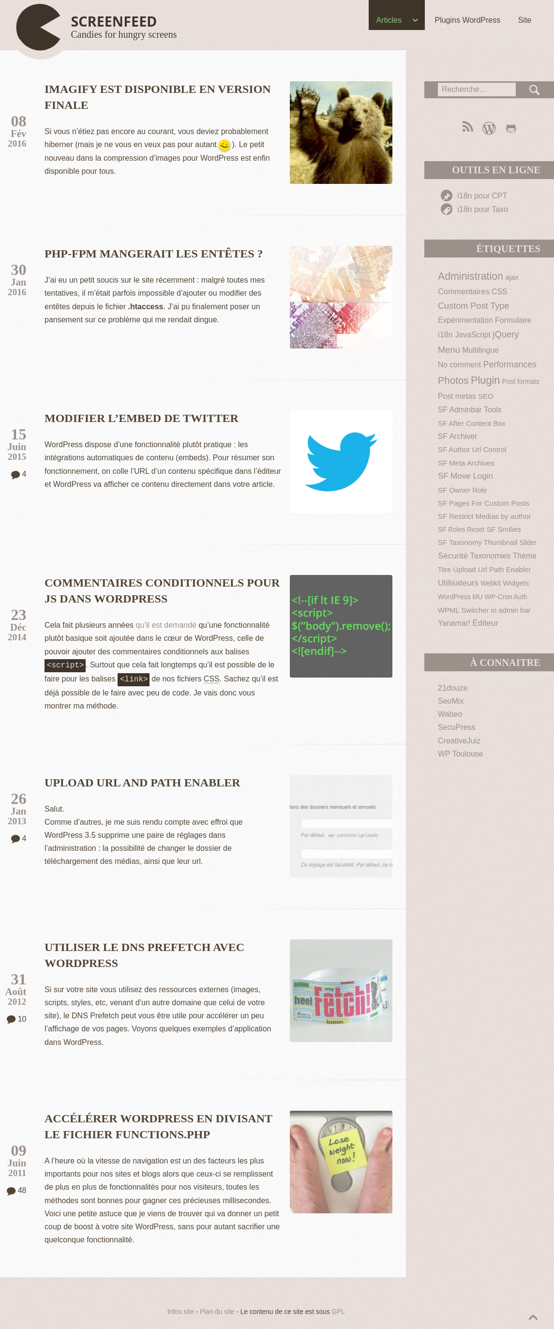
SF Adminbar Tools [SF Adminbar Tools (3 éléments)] (470, 410)
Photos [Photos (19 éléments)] (453, 380)
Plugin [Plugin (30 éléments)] (485, 380)
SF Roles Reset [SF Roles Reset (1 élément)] (461, 529)
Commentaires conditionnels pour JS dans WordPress (162, 590)
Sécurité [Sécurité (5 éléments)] (453, 555)
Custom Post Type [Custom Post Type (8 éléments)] (473, 306)
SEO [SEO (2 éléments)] (485, 396)
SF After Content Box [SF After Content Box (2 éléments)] (472, 423)
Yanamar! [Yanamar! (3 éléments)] (454, 623)
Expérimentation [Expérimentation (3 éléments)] (465, 320)
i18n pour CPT (474, 196)
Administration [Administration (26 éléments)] (470, 276)
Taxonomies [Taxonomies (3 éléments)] (490, 556)
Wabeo (450, 714)
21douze (452, 688)
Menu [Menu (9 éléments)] (449, 350)
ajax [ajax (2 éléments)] (511, 277)
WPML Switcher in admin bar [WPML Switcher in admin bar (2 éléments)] (484, 610)
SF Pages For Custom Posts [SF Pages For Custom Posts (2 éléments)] (483, 503)
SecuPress (456, 727)
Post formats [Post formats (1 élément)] (520, 381)
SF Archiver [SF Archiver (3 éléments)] (457, 436)
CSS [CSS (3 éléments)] (499, 291)
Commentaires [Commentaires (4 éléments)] (464, 291)
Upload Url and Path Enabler (142, 780)
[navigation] (276, 22)
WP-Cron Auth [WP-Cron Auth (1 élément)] (506, 597)
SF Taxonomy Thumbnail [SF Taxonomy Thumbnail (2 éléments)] (477, 542)
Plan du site (217, 1310)
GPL (338, 1310)
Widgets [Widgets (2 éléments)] (516, 583)
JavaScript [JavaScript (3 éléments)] (472, 335)
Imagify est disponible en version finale (158, 97)
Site (523, 20)
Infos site (180, 1310)
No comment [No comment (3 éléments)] (459, 365)
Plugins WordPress (466, 20)
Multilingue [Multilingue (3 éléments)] (481, 350)
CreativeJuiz (459, 741)
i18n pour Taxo (474, 209)
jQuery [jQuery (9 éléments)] (506, 334)
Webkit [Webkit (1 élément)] (490, 583)
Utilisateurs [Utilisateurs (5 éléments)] (458, 583)
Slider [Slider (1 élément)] (528, 542)
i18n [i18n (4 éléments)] (445, 334)
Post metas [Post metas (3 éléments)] (457, 396)
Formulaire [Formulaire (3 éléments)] (513, 320)
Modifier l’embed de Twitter (142, 418)
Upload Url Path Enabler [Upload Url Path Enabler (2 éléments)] (492, 569)
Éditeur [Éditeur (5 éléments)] (485, 623)
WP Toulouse (460, 754)
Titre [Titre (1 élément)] (444, 570)
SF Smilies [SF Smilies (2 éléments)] (503, 529)
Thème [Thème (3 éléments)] (525, 556)
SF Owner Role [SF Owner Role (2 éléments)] (462, 490)
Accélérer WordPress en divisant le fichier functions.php (158, 1124)
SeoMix (451, 701)
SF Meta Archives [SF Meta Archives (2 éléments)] (466, 463)
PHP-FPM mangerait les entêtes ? (154, 253)
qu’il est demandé (166, 625)
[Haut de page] (98, 28)
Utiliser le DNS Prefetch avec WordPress (144, 953)
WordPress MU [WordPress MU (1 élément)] (460, 597)
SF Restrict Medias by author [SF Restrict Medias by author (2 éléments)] (484, 516)
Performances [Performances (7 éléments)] (510, 364)
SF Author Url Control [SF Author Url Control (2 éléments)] (472, 449)
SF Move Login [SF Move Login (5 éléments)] (465, 476)
